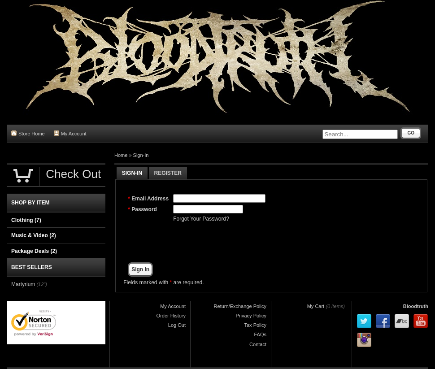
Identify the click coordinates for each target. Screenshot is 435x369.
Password (144, 209)
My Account (70, 133)
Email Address (150, 198)
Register (168, 173)
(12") (41, 284)
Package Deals (34, 251)
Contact (257, 344)
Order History (171, 315)
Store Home (28, 133)
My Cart (316, 306)
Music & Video (33, 235)
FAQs (260, 334)
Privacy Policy (251, 315)
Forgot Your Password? (201, 219)
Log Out (177, 325)
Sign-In (141, 155)
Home (120, 155)
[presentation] (241, 242)
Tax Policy (255, 325)
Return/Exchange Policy (240, 306)
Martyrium (23, 284)
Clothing (26, 220)
